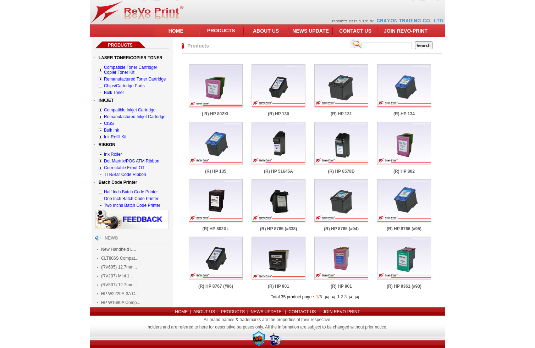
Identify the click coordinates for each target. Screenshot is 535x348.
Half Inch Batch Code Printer (131, 191)
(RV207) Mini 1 (115, 276)
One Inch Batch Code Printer (131, 198)
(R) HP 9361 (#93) (404, 286)
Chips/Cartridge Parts (124, 85)
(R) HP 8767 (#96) (215, 286)
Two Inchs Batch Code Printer (132, 205)
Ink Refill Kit (115, 136)
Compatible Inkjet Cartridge (129, 109)
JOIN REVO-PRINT (406, 31)
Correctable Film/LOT (124, 167)
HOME (176, 31)
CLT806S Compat (118, 258)
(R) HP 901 (278, 286)
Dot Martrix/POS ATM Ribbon (131, 161)
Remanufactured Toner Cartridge (135, 79)
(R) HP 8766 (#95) (404, 228)
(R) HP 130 (278, 113)
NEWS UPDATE (310, 31)
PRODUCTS (221, 30)
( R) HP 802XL (216, 113)
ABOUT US (266, 31)
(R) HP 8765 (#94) (341, 228)
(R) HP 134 (404, 113)
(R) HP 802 (404, 171)
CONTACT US (355, 31)
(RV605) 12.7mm (117, 267)
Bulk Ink (111, 130)
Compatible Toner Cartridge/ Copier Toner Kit (130, 70)
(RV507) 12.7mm (117, 284)
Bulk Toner (114, 92)
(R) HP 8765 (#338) (278, 228)
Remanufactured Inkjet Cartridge (134, 116)
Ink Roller (113, 154)
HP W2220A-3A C (118, 293)
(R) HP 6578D (341, 171)
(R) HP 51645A (278, 171)
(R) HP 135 (215, 171)
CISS (109, 123)
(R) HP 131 (341, 113)
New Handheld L (117, 249)
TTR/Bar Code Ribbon (125, 174)
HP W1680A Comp (119, 302)
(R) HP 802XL (215, 228)
